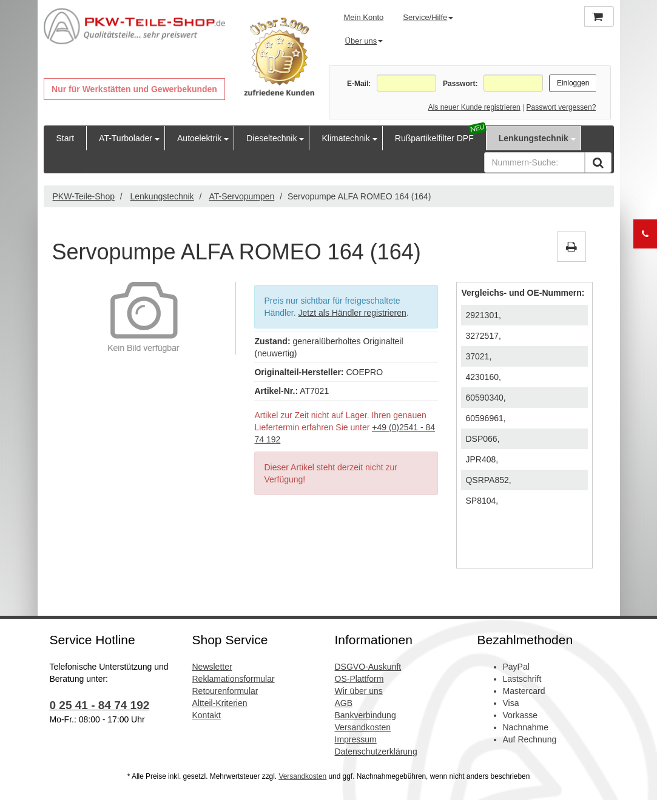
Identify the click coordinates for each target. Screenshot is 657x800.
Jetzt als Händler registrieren (352, 313)
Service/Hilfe (428, 17)
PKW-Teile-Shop (84, 196)
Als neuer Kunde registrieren (474, 107)
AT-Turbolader (125, 138)
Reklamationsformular (233, 679)
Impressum (356, 739)
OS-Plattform (359, 679)
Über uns (364, 40)
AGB (344, 703)
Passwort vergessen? (561, 107)
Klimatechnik (345, 138)
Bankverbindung (365, 715)
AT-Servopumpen (241, 196)
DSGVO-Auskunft (368, 667)
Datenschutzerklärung (376, 751)
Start (65, 138)
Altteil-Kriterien (220, 703)
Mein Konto (364, 17)
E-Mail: (359, 83)
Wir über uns (359, 691)
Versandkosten (363, 727)
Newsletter (212, 667)
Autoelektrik (199, 138)
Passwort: (460, 83)
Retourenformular (225, 691)
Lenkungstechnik (533, 138)
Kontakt (206, 715)
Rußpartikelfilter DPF (434, 138)
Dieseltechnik (271, 138)
